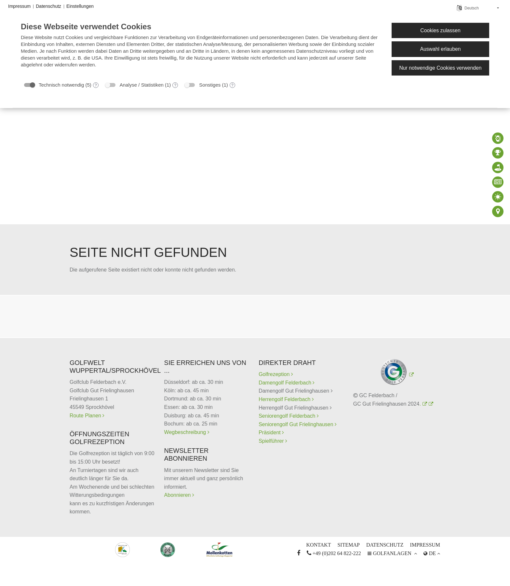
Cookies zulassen (440, 30)
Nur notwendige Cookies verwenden (440, 68)
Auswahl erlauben (440, 49)
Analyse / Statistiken (142, 85)
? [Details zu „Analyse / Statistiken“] (175, 85)
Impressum (425, 545)
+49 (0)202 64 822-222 (334, 553)
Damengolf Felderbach (286, 382)
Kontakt (318, 545)
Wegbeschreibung (186, 432)
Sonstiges (210, 85)
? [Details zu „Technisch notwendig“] (96, 85)
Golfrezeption (276, 374)
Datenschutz (385, 545)
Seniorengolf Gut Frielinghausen (297, 424)
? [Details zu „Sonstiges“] (232, 85)
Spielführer (272, 441)
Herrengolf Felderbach (285, 399)
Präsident (270, 432)
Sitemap (348, 545)
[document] (201, 50)
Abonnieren (178, 495)
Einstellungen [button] (80, 6)
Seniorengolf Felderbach (288, 416)
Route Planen (86, 415)
